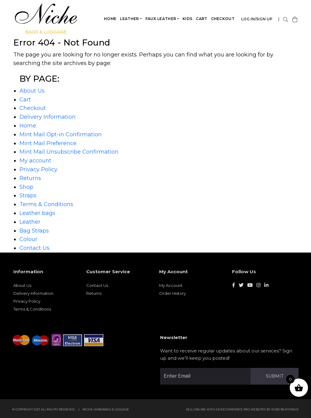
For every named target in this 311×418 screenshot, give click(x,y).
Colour (28, 239)
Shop (26, 187)
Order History (172, 295)
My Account (171, 287)
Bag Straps (34, 230)
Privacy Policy (38, 169)
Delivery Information (47, 117)
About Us (32, 90)
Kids (188, 18)
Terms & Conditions (46, 204)
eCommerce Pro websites (246, 411)
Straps (27, 195)
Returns (30, 178)
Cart (201, 18)
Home (110, 18)
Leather (129, 18)
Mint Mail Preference (48, 143)
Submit (276, 376)
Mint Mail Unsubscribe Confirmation (68, 151)
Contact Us (34, 248)
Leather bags (37, 213)
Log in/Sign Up (257, 19)
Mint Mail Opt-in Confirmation (60, 134)
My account (35, 160)
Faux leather (160, 18)
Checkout (222, 18)
